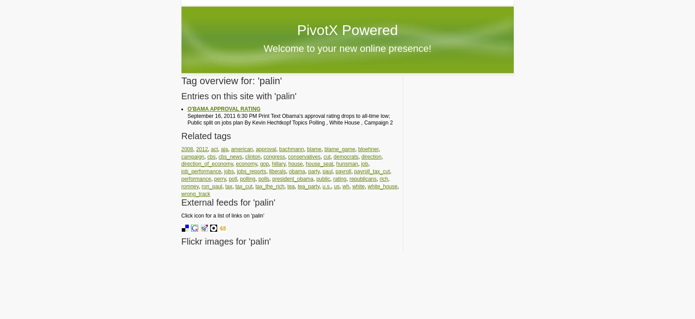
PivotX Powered (347, 30)
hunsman (347, 164)
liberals (277, 171)
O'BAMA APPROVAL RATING (224, 109)
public (323, 179)
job (364, 164)
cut (327, 157)
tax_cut (244, 186)
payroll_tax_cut (372, 171)
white (358, 186)
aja (224, 149)
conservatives (304, 157)
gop (264, 164)
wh (346, 186)
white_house (383, 186)
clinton (253, 157)
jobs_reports (251, 171)
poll (233, 179)
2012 (202, 149)
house (296, 164)
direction (371, 157)
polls (263, 179)
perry (220, 179)
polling (248, 179)
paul (328, 171)
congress (274, 157)
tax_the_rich (269, 186)
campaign (192, 157)
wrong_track (195, 194)
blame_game (339, 149)
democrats (346, 157)
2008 (187, 149)
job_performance (201, 171)
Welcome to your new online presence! (348, 48)
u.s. (326, 186)
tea (291, 186)
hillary (278, 164)
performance (196, 179)
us (337, 186)
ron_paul (212, 186)
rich (383, 179)
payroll (343, 171)
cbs (211, 157)
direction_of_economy (207, 164)
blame (314, 149)
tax (228, 186)
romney (190, 186)
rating (340, 179)
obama (297, 171)
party (314, 171)
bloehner (368, 149)
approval (266, 149)
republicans (362, 179)
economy (246, 164)
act (214, 149)
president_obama (292, 179)
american (242, 149)
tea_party (309, 186)
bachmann (291, 149)
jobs (229, 171)
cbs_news (230, 157)
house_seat (319, 164)
